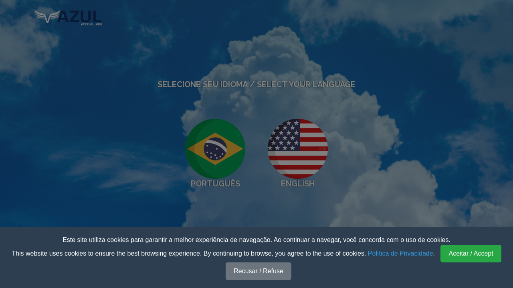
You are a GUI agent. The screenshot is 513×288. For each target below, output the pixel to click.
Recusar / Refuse (258, 271)
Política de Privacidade (400, 253)
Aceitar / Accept (470, 253)
